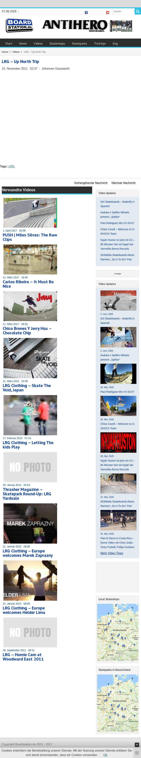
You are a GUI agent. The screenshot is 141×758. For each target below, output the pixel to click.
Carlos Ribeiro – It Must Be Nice (28, 284)
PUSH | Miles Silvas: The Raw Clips (30, 237)
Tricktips (100, 43)
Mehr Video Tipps (111, 553)
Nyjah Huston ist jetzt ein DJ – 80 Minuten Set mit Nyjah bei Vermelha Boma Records (117, 244)
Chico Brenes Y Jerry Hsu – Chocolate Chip (27, 330)
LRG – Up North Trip (20, 61)
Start (8, 43)
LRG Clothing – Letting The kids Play (28, 445)
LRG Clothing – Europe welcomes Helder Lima (24, 610)
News (23, 43)
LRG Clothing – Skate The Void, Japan (27, 388)
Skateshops (57, 43)
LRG (11, 166)
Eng (115, 43)
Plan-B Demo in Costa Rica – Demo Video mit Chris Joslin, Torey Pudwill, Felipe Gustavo (117, 543)
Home (5, 51)
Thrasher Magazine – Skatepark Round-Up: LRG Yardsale (27, 493)
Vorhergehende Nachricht (90, 182)
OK (105, 755)
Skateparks (79, 43)
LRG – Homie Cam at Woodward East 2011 (23, 657)
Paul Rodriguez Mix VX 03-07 (117, 223)
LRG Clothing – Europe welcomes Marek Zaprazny (28, 553)
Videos (38, 43)
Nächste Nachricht (123, 182)
